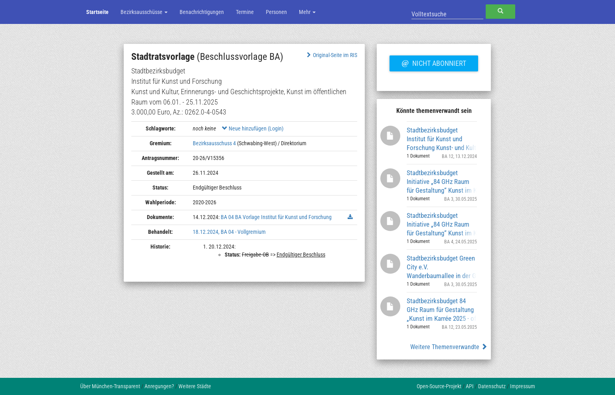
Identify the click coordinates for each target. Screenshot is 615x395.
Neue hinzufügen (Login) (252, 128)
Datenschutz (492, 386)
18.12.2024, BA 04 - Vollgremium (229, 232)
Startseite (97, 12)
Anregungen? (159, 386)
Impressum (522, 386)
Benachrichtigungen (202, 12)
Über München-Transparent (110, 386)
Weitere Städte (194, 386)
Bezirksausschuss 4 (214, 143)
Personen (276, 12)
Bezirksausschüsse (144, 12)
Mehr (307, 12)
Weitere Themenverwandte (448, 347)
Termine (245, 12)
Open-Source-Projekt (439, 386)
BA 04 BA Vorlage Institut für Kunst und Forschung (276, 217)
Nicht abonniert (433, 62)
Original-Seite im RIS (331, 55)
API (470, 386)
